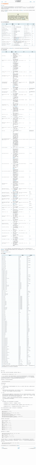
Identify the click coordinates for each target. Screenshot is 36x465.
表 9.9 (11, 48)
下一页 (34, 1)
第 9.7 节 (17, 38)
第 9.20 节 (5, 252)
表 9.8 (23, 18)
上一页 (2, 1)
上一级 (5, 1)
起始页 (30, 1)
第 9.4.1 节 (16, 106)
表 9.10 (14, 86)
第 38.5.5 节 (2, 250)
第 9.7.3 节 (16, 194)
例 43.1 (14, 158)
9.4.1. (2, 5)
